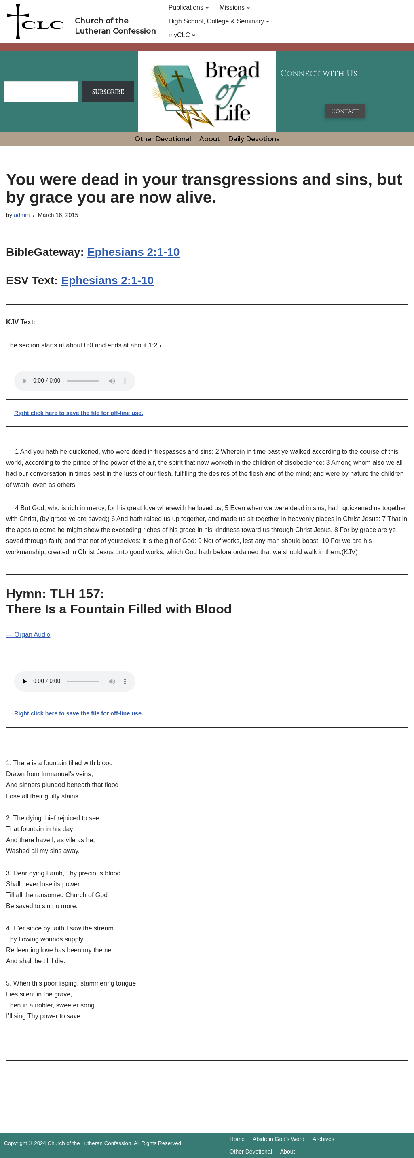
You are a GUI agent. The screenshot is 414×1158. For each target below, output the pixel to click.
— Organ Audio (28, 634)
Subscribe (108, 91)
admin (22, 215)
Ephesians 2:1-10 (133, 252)
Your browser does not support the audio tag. (74, 381)
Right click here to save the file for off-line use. (78, 413)
